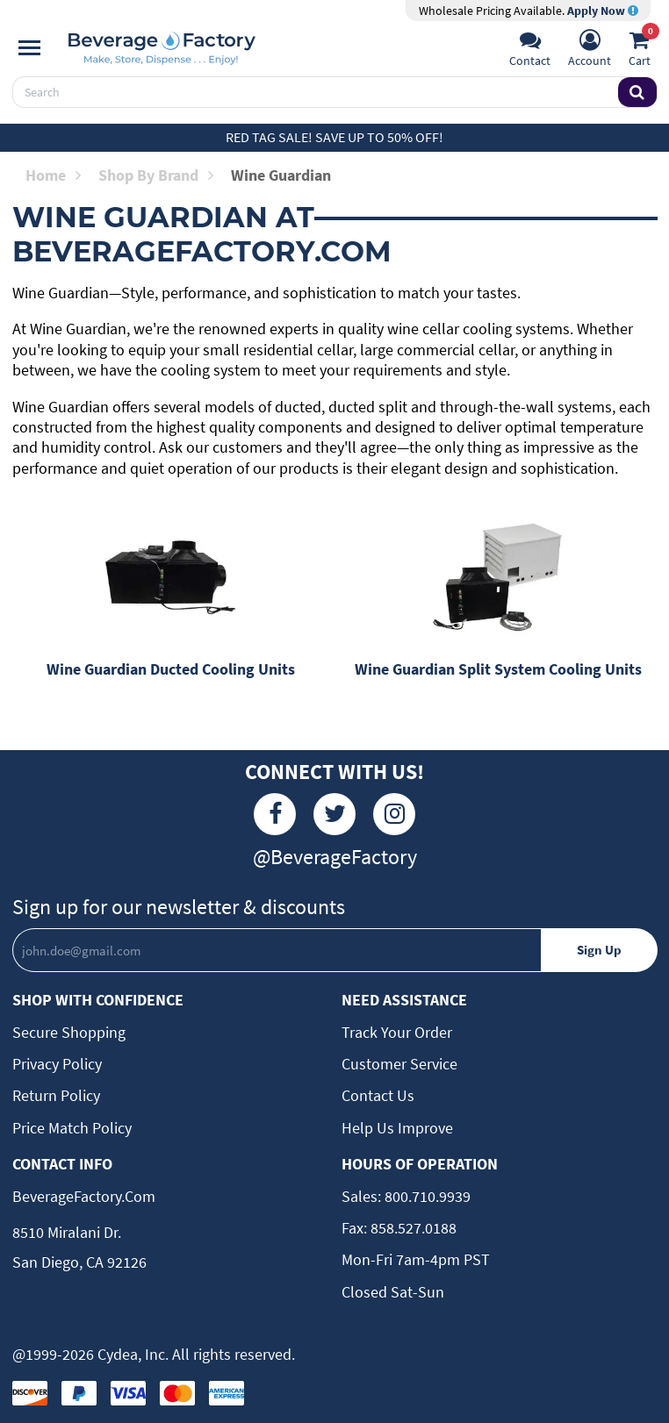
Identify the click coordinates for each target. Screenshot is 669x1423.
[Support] (529, 50)
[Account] (589, 50)
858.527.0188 (412, 1228)
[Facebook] (275, 814)
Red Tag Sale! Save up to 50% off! (334, 137)
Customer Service (399, 1064)
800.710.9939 (426, 1196)
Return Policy (56, 1095)
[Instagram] (394, 814)
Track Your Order (397, 1032)
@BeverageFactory (335, 856)
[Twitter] (334, 814)
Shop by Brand (155, 175)
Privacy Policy (57, 1064)
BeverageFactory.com (83, 1196)
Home (53, 175)
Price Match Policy (72, 1128)
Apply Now (602, 10)
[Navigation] (29, 48)
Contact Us (378, 1095)
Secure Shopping (69, 1032)
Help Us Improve (397, 1128)
